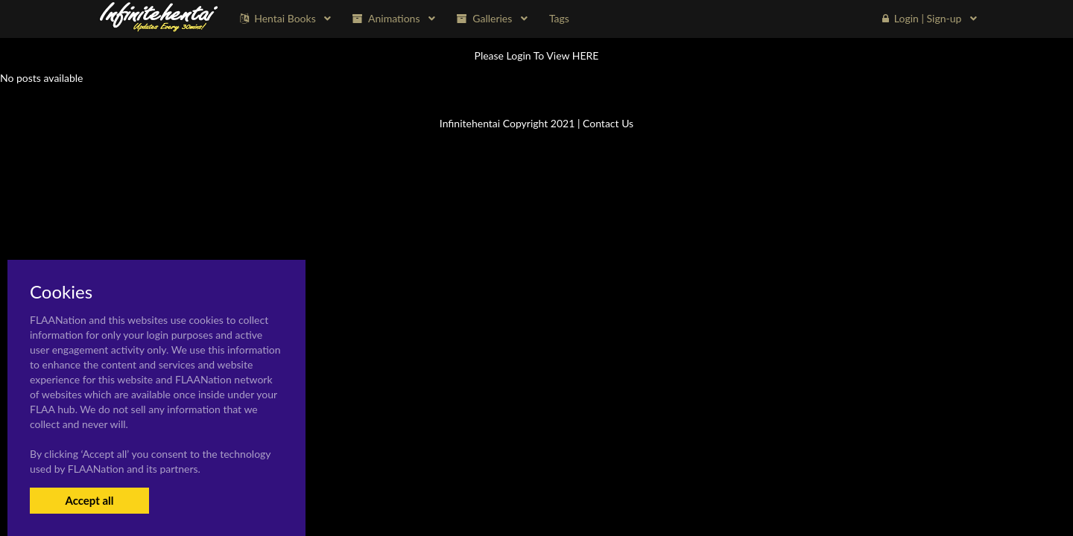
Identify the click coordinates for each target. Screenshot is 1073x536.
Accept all (89, 500)
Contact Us (608, 123)
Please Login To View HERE (537, 55)
